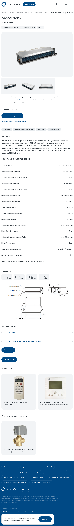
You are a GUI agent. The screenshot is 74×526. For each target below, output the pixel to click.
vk (29, 489)
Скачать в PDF (9, 360)
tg (23, 489)
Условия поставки (7, 121)
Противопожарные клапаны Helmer (55, 472)
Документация (54, 129)
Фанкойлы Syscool (37, 477)
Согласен (45, 519)
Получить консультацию (12, 116)
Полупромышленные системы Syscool (15, 482)
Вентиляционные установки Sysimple (41, 467)
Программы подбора (20, 121)
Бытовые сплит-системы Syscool (41, 482)
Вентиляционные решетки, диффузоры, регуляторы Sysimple (21, 472)
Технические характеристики (24, 129)
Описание (7, 129)
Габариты (41, 129)
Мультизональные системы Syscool (59, 477)
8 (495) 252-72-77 (6, 512)
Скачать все (8, 350)
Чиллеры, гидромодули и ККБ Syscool (15, 477)
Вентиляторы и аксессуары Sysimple (14, 467)
